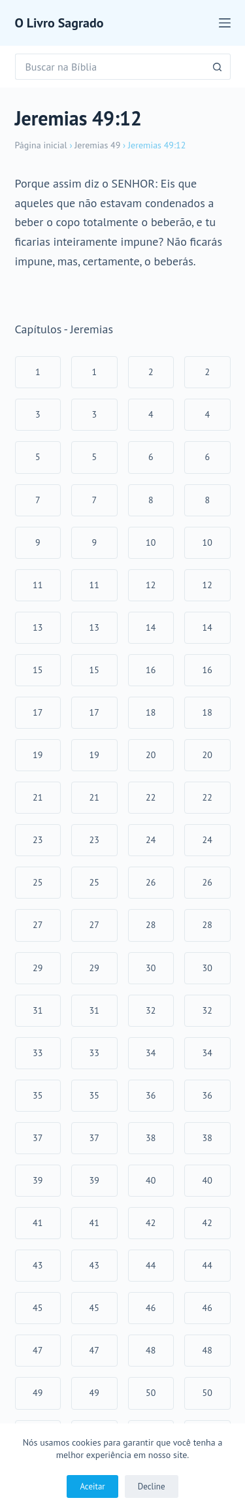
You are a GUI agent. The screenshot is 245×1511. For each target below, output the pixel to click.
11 (37, 585)
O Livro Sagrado (59, 22)
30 (150, 968)
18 (150, 712)
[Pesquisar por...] (109, 67)
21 (37, 797)
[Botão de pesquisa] (217, 67)
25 (37, 882)
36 (150, 1095)
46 (150, 1308)
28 (150, 925)
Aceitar (92, 1486)
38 (150, 1138)
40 (150, 1180)
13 (37, 627)
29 (37, 968)
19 (37, 755)
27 (37, 925)
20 (150, 755)
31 (37, 1010)
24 (150, 840)
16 (150, 670)
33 (37, 1053)
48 (150, 1350)
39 (37, 1180)
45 (37, 1308)
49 (37, 1393)
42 (150, 1223)
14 (150, 627)
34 (150, 1053)
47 (37, 1350)
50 (150, 1393)
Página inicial (41, 145)
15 (37, 670)
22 (150, 797)
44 (150, 1265)
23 (37, 840)
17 (37, 712)
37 (37, 1138)
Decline (151, 1486)
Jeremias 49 (97, 145)
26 (150, 882)
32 (150, 1010)
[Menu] (225, 23)
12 (150, 585)
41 (37, 1223)
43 (37, 1265)
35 (37, 1095)
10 (150, 542)
